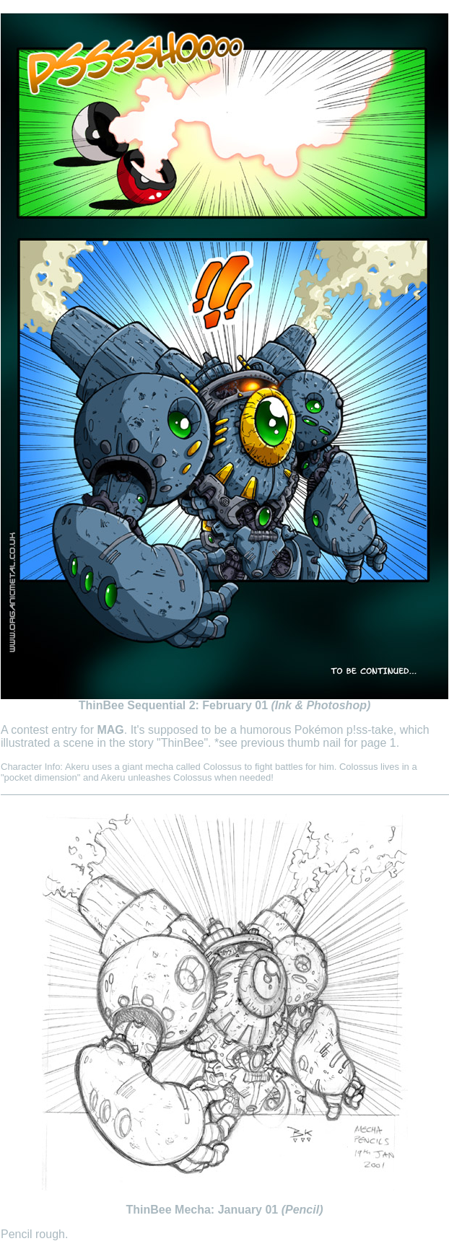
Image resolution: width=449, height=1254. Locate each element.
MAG (110, 730)
